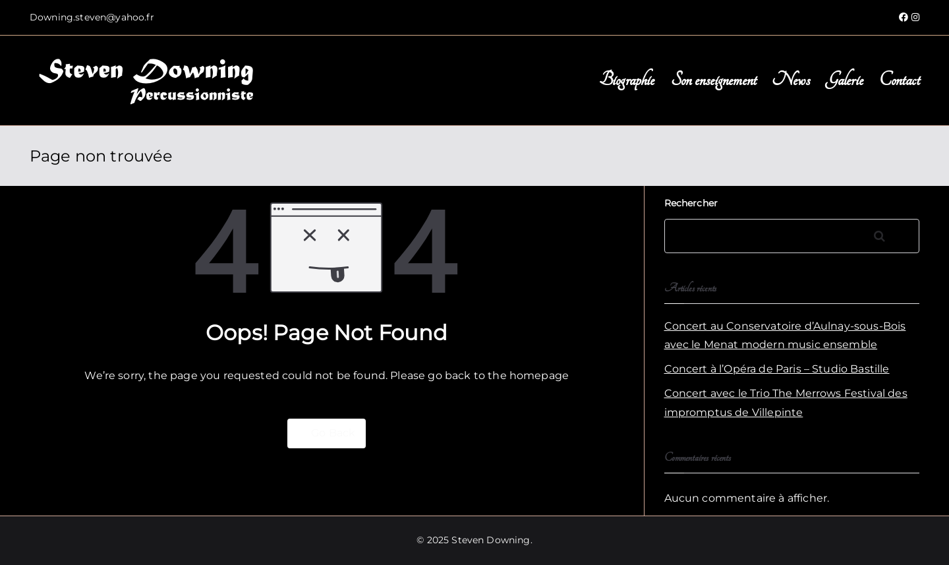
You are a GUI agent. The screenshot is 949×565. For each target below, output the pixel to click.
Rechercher (691, 203)
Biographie (627, 80)
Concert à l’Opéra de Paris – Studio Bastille (777, 369)
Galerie (844, 80)
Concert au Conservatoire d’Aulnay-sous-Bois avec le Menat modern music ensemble (785, 335)
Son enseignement (714, 80)
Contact (899, 80)
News (791, 80)
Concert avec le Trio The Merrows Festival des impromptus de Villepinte (785, 403)
